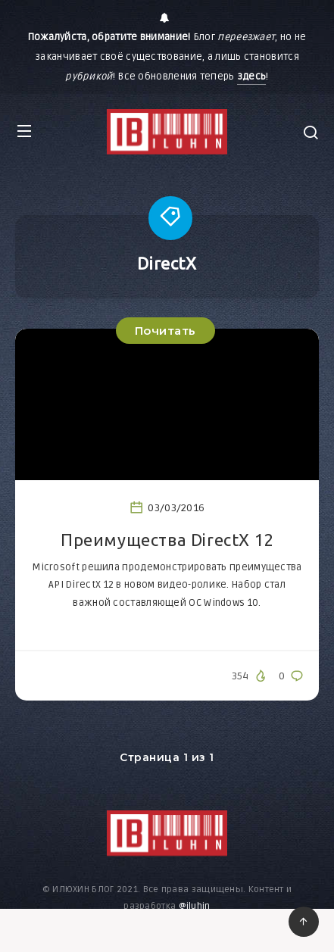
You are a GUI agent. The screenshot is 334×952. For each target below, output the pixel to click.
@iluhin (195, 906)
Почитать (165, 330)
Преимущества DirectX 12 (167, 539)
